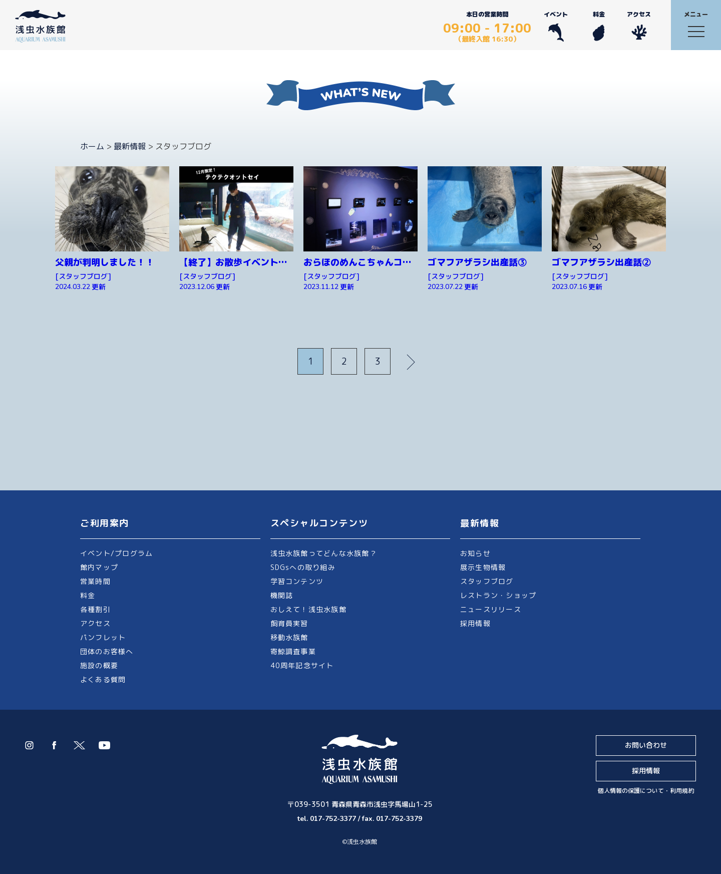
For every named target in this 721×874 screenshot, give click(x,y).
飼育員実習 (289, 623)
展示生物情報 (483, 567)
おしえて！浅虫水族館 (308, 609)
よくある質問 (103, 679)
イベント (556, 26)
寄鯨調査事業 (293, 651)
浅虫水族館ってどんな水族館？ (323, 553)
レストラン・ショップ (498, 595)
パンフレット (103, 637)
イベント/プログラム (116, 553)
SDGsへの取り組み (302, 567)
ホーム (92, 146)
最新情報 (130, 146)
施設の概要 (99, 665)
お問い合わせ (646, 745)
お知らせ (475, 553)
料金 (598, 26)
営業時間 (95, 581)
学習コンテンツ (297, 581)
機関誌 (281, 595)
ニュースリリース (490, 609)
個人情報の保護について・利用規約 (646, 790)
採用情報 (475, 623)
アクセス (639, 26)
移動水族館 (289, 637)
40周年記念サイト (302, 665)
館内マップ (99, 567)
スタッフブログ (487, 581)
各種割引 (95, 609)
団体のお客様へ (107, 651)
